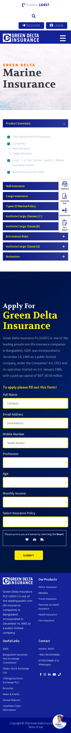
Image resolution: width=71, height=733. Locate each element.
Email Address (13, 414)
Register (31, 25)
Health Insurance (47, 615)
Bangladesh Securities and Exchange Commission (15, 659)
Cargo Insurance (17, 196)
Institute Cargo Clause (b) (23, 226)
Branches (8, 688)
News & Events (11, 694)
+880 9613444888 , (49, 655)
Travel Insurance (47, 599)
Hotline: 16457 (46, 649)
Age (5, 473)
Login (56, 25)
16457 (44, 4)
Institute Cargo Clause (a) (23, 246)
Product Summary (18, 123)
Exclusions (13, 256)
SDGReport (65, 225)
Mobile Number (13, 434)
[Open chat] (59, 721)
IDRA (6, 649)
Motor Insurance (47, 587)
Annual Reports (11, 700)
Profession (10, 454)
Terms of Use (35, 727)
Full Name (10, 394)
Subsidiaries (64, 212)
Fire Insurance (46, 620)
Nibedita (43, 593)
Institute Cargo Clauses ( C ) (24, 216)
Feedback (65, 185)
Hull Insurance (15, 186)
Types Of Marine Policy (21, 206)
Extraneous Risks (17, 236)
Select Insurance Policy (19, 513)
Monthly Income (14, 493)
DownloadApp (64, 199)
